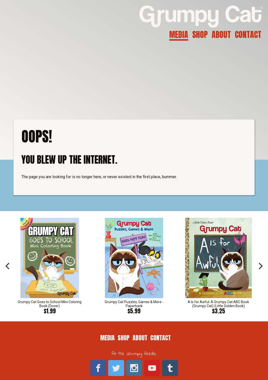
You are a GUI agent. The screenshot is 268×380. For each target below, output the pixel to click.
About (221, 34)
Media (178, 34)
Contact (248, 34)
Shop (200, 34)
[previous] (7, 266)
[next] (260, 266)
